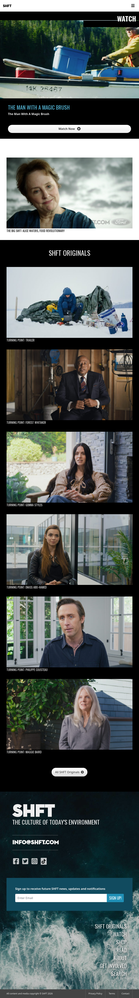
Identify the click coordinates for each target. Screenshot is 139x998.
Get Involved (113, 965)
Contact (125, 993)
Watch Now (69, 129)
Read (122, 950)
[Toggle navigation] (133, 6)
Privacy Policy (95, 993)
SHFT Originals (111, 926)
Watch (120, 934)
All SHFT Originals (69, 772)
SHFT (7, 6)
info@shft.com (35, 843)
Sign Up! (115, 898)
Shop (121, 942)
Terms (112, 993)
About (120, 958)
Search (119, 973)
